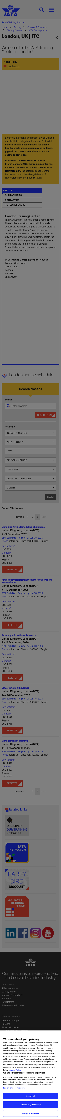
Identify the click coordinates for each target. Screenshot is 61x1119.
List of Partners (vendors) (14, 1095)
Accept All (30, 1103)
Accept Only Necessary (30, 1112)
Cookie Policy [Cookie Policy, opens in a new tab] (15, 1077)
